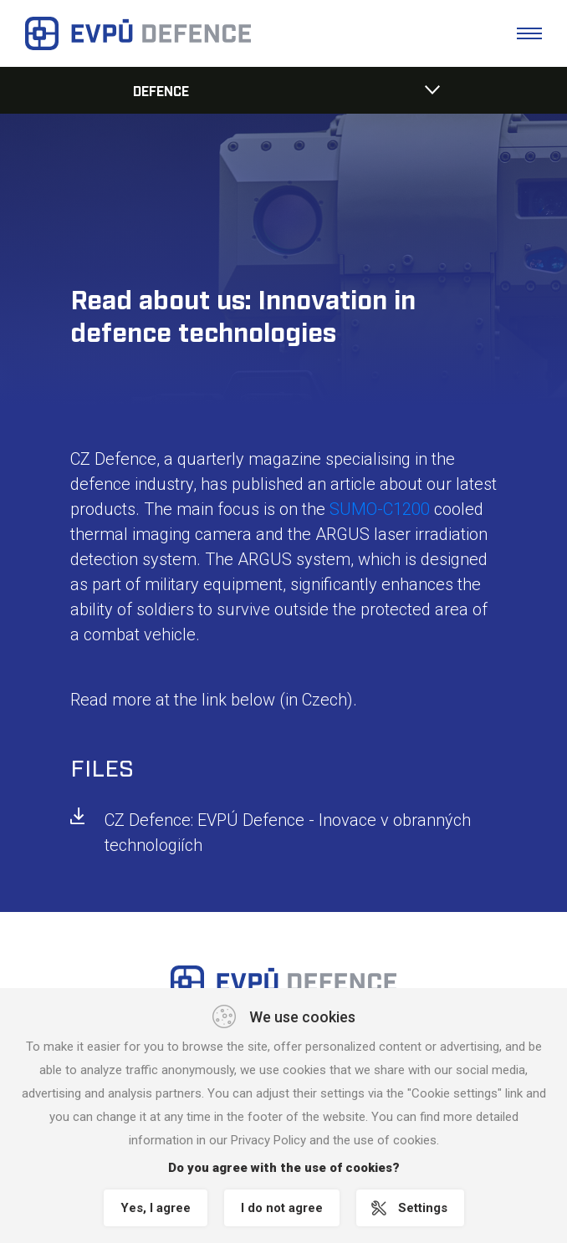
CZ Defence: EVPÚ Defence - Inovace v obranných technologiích (288, 832)
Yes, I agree (155, 1207)
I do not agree (282, 1207)
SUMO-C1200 (379, 509)
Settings (422, 1207)
